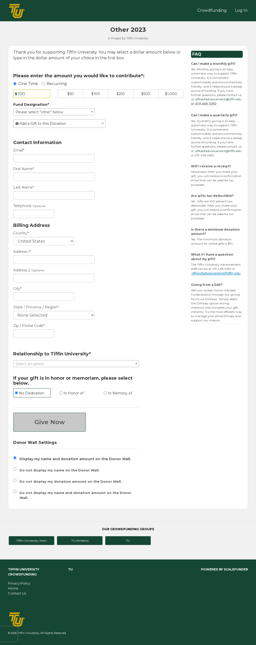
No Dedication (29, 393)
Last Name (23, 187)
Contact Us (17, 593)
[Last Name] (54, 195)
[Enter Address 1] (54, 259)
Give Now (49, 422)
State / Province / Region (36, 307)
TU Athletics (79, 540)
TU (128, 540)
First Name (23, 169)
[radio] (32, 393)
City (17, 288)
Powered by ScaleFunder (224, 569)
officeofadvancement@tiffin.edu (218, 99)
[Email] (54, 158)
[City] (43, 296)
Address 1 (22, 251)
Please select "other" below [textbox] (39, 112)
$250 (120, 94)
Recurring (54, 83)
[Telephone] (33, 214)
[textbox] (59, 124)
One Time (25, 83)
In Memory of (118, 393)
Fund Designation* (31, 104)
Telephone (22, 206)
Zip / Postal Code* (28, 325)
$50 (70, 94)
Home (13, 588)
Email (18, 150)
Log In (241, 10)
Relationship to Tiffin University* (52, 354)
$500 (145, 94)
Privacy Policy (19, 583)
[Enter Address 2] (54, 278)
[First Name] (54, 177)
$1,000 (171, 94)
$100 (95, 94)
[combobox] (54, 111)
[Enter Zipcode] (33, 333)
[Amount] (31, 94)
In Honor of (71, 393)
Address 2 (21, 270)
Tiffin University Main (31, 540)
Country (21, 233)
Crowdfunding (212, 10)
